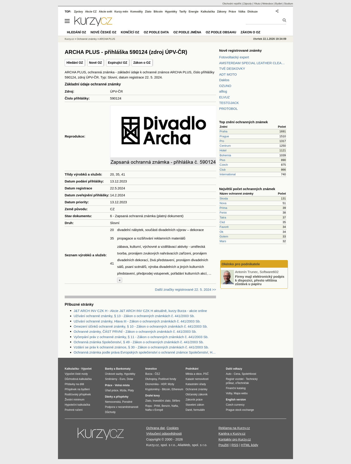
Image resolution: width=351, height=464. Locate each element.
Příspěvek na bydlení (77, 389)
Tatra (223, 217)
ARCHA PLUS (107, 39)
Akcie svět (105, 11)
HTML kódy (249, 445)
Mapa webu (241, 393)
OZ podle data (156, 32)
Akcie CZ (90, 11)
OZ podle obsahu (221, 32)
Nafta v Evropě (154, 409)
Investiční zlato (161, 400)
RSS (234, 445)
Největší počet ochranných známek (247, 189)
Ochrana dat (155, 428)
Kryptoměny (152, 389)
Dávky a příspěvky (116, 396)
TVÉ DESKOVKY (232, 68)
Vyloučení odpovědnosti (164, 433)
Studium (288, 3)
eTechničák (242, 383)
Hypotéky (171, 11)
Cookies (173, 428)
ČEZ (157, 373)
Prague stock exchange (240, 409)
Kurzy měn (121, 11)
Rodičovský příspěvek (78, 394)
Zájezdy (247, 3)
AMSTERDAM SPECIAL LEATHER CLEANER (252, 63)
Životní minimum (74, 399)
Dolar (130, 379)
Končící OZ (130, 32)
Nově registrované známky (240, 50)
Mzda (123, 390)
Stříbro (176, 400)
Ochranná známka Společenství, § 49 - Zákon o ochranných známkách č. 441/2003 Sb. (139, 342)
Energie (194, 11)
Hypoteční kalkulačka (77, 404)
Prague (224, 136)
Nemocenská (113, 401)
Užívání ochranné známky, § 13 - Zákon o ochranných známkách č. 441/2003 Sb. (134, 316)
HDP (163, 384)
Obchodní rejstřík (232, 3)
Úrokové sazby (113, 373)
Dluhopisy (151, 379)
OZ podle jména (187, 32)
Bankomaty (123, 368)
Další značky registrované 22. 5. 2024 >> (185, 289)
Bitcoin (158, 11)
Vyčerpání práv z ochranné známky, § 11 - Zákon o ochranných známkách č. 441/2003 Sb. (141, 337)
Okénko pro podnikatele (241, 264)
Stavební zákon (195, 404)
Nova (223, 203)
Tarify (182, 11)
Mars (223, 241)
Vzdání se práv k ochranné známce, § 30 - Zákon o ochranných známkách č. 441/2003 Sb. (141, 347)
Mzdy (171, 384)
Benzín (166, 405)
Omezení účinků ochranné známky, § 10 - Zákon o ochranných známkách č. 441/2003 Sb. (141, 326)
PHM (157, 405)
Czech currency (235, 404)
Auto (228, 373)
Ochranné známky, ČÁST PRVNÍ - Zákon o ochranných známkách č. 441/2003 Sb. (135, 331)
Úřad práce (111, 390)
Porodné (127, 401)
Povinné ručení (74, 409)
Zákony (221, 11)
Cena (237, 373)
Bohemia (225, 155)
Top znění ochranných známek (243, 122)
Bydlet (278, 3)
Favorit (224, 227)
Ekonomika (151, 384)
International (228, 174)
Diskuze (253, 11)
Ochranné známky (87, 39)
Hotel (223, 150)
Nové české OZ (103, 32)
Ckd (222, 222)
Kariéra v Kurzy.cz (232, 433)
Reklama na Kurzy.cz (234, 428)
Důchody (110, 412)
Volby (229, 393)
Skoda (224, 198)
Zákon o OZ (142, 62)
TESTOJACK (229, 103)
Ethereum (177, 389)
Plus (222, 160)
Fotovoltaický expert (234, 57)
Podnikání (192, 368)
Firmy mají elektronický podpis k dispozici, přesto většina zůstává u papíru (259, 280)
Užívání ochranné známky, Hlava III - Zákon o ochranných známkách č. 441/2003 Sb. (137, 321)
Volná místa (122, 385)
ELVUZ (224, 97)
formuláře (199, 409)
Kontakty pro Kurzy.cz (234, 439)
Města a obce (194, 373)
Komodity (136, 11)
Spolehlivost (249, 373)
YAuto (257, 3)
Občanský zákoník (197, 394)
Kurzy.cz (69, 39)
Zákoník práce (194, 399)
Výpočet (86, 368)
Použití (223, 445)
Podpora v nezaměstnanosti (121, 407)
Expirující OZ (117, 62)
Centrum (225, 145)
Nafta (174, 405)
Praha (223, 131)
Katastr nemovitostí (197, 379)
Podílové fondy (167, 379)
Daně (189, 409)
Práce (232, 11)
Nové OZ (95, 62)
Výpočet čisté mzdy (76, 373)
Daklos (224, 80)
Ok (221, 231)
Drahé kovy (152, 395)
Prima (223, 208)
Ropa (148, 405)
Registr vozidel (235, 379)
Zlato (148, 11)
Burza (148, 373)
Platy (131, 390)
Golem (224, 236)
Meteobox (267, 3)
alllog (223, 91)
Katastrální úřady (196, 384)
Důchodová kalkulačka (78, 379)
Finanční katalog (236, 388)
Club (223, 169)
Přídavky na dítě (74, 384)
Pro (222, 141)
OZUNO (225, 86)
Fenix (223, 212)
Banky (109, 368)
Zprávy (78, 11)
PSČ (206, 373)
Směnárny (111, 379)
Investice (151, 368)
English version (236, 399)
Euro (122, 379)
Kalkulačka (208, 11)
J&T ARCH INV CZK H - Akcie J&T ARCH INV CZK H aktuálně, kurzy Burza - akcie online (140, 311)
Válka (241, 11)
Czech (224, 164)
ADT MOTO (228, 74)
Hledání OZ (74, 62)
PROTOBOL (228, 108)
